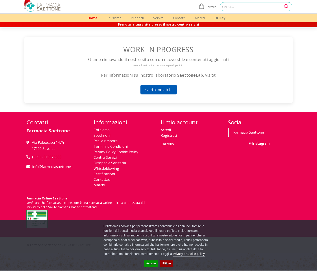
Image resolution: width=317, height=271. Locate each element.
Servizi (158, 18)
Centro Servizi (105, 157)
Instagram (259, 143)
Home (92, 18)
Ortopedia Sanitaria (110, 162)
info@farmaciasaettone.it (53, 166)
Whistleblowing (106, 168)
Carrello (167, 144)
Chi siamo (114, 18)
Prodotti (137, 18)
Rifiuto (166, 263)
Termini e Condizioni (111, 146)
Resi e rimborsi (106, 140)
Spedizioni (102, 135)
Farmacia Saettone (248, 132)
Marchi (200, 18)
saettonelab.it (158, 89)
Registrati (169, 135)
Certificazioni (104, 173)
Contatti (179, 18)
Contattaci (102, 179)
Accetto (151, 263)
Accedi (166, 129)
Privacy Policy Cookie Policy (116, 151)
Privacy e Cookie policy (189, 254)
